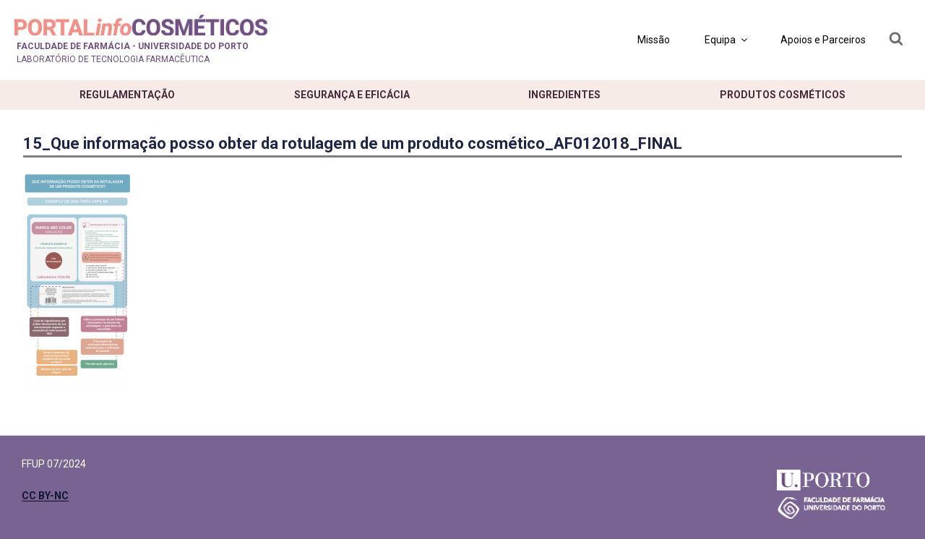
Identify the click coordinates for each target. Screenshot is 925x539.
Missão (653, 40)
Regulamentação (127, 94)
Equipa (727, 40)
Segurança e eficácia (352, 94)
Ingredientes (564, 94)
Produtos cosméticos (783, 94)
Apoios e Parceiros (823, 40)
